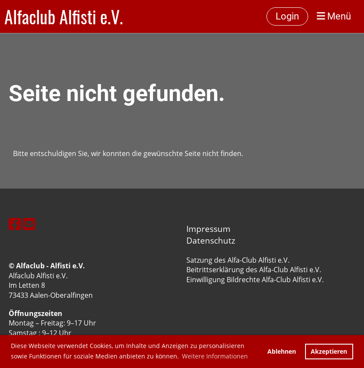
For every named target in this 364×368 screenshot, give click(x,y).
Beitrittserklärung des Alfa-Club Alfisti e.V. (253, 269)
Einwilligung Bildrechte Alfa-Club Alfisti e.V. (255, 279)
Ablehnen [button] (281, 351)
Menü (334, 16)
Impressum (208, 228)
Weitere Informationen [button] (215, 356)
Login (287, 16)
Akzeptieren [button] (329, 351)
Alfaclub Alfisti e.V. (63, 16)
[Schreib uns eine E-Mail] (29, 224)
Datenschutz (210, 240)
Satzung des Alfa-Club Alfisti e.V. (237, 260)
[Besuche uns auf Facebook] (15, 224)
